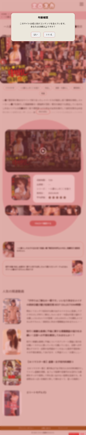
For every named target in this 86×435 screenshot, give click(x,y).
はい (36, 34)
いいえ (49, 34)
